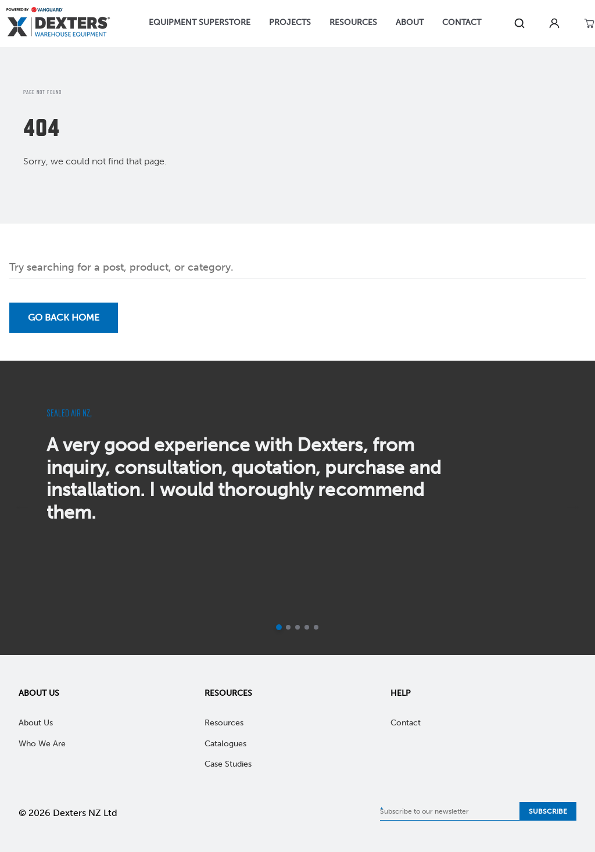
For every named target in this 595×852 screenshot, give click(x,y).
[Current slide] (279, 627)
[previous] (22, 507)
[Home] (58, 23)
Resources (228, 693)
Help (400, 693)
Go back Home (63, 317)
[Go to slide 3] (297, 627)
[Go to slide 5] (316, 627)
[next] (573, 507)
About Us (39, 693)
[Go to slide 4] (306, 627)
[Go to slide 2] (288, 627)
